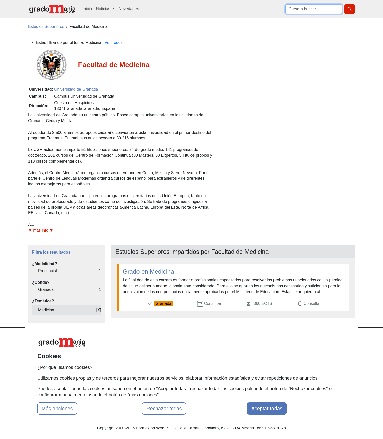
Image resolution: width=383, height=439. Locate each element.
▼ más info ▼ (40, 230)
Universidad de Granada (76, 89)
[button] (122, 230)
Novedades (129, 9)
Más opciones (57, 408)
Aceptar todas (266, 408)
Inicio (87, 9)
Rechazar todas (164, 408)
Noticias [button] (103, 9)
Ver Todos (114, 42)
